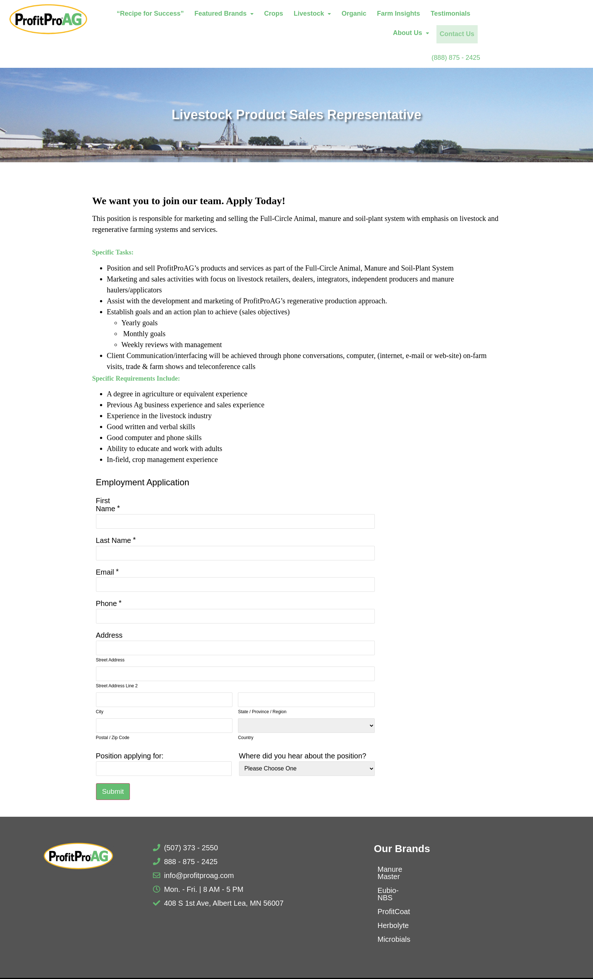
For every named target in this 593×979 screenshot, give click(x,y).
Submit (113, 791)
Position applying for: (130, 755)
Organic (393, 14)
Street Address (110, 659)
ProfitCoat (394, 897)
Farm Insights (437, 14)
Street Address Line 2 (117, 685)
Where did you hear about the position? (302, 755)
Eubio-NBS (396, 883)
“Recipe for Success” (189, 14)
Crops (312, 14)
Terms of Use (410, 972)
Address (109, 634)
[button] (263, 15)
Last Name (113, 540)
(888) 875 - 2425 (555, 56)
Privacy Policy (360, 972)
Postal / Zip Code (113, 736)
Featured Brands (263, 14)
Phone (106, 603)
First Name (105, 504)
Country (245, 736)
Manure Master (402, 869)
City (100, 711)
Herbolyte (393, 911)
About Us (538, 14)
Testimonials (489, 14)
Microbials (394, 925)
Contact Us (542, 33)
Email (105, 571)
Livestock (351, 14)
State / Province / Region (262, 711)
